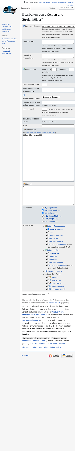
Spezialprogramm (56, 250)
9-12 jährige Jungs (51, 228)
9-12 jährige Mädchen (52, 225)
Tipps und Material (57, 304)
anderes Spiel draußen (58, 280)
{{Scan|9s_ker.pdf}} (48, 163)
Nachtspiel (53, 274)
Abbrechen (26, 355)
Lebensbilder (55, 298)
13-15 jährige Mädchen (52, 231)
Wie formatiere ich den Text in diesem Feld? (41, 134)
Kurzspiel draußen (56, 277)
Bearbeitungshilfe (39, 355)
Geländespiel (54, 268)
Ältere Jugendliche (51, 236)
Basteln (53, 292)
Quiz (51, 247)
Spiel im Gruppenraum (55, 241)
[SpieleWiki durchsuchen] (66, 8)
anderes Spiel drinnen (57, 259)
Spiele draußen (52, 265)
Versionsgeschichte (54, 317)
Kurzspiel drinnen (56, 256)
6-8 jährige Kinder (50, 222)
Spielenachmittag (55, 244)
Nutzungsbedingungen (31, 335)
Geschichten (55, 295)
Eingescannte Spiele (54, 286)
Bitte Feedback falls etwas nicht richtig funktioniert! (41, 362)
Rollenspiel (53, 253)
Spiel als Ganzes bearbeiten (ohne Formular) (47, 358)
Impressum (25, 370)
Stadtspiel (53, 271)
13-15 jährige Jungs (51, 233)
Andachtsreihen (56, 301)
